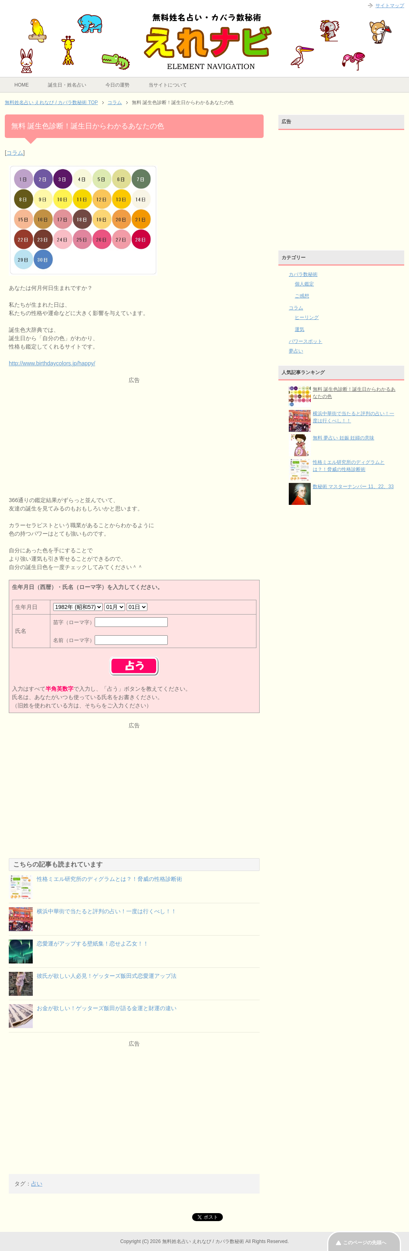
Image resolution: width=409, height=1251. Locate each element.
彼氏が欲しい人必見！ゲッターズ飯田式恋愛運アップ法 (107, 976)
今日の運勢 (117, 85)
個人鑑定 (304, 284)
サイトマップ (389, 5)
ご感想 (302, 296)
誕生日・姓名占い (67, 85)
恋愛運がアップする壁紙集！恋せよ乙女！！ (93, 943)
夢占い (296, 351)
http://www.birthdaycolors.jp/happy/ (52, 363)
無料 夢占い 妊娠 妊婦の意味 (343, 438)
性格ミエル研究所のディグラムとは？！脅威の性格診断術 (109, 879)
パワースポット (305, 341)
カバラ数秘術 (303, 274)
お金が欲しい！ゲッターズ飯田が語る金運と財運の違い (107, 1008)
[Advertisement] (134, 440)
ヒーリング (307, 317)
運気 (299, 329)
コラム (14, 153)
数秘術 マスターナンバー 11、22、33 (353, 486)
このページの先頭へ (364, 1242)
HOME (21, 85)
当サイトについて (168, 85)
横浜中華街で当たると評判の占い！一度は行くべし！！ (107, 911)
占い (36, 1183)
